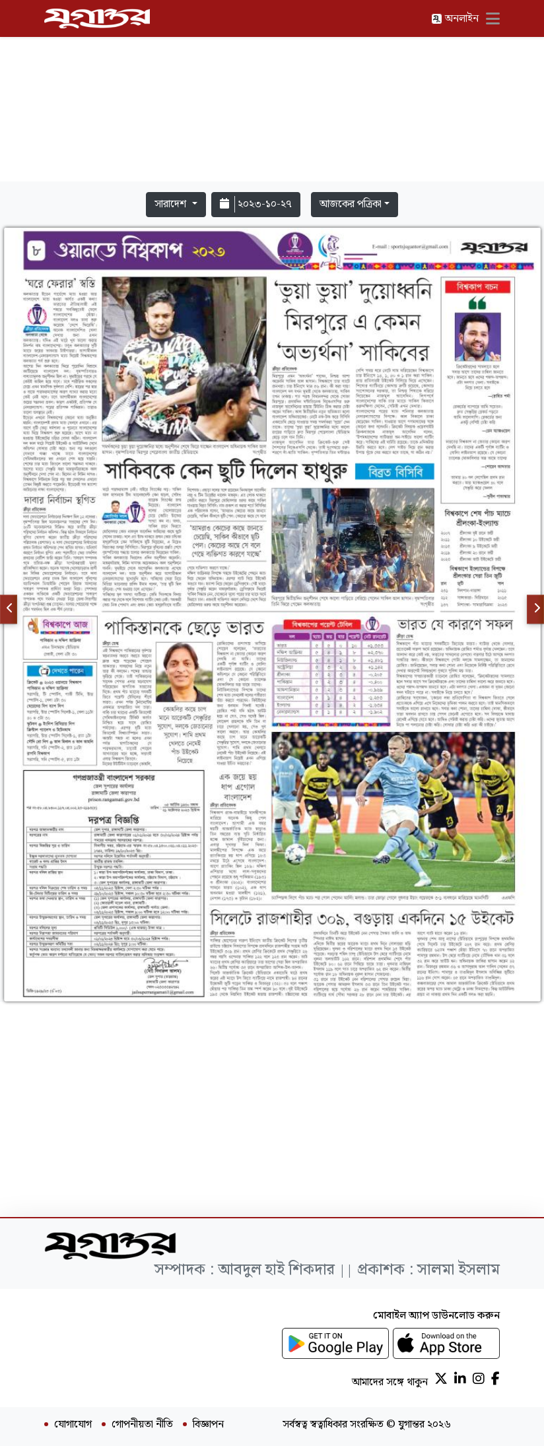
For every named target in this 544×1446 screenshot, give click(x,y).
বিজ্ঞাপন (208, 1425)
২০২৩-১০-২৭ (256, 204)
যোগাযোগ (73, 1425)
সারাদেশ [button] (171, 204)
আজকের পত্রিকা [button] (351, 204)
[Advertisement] (272, 93)
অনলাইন (455, 19)
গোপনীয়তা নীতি (142, 1425)
